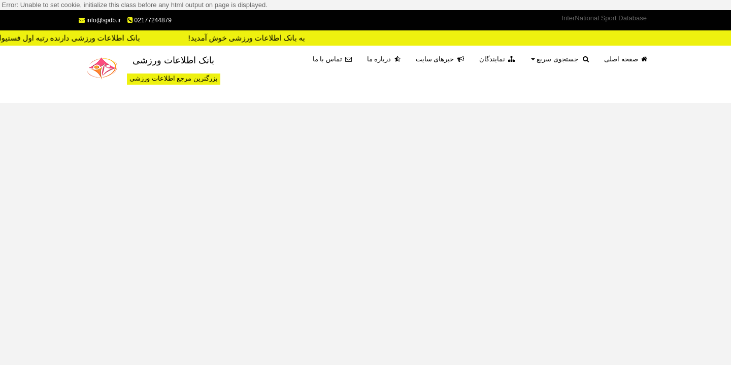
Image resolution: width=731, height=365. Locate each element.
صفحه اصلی (625, 59)
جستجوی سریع (560, 59)
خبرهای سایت (440, 59)
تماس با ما (332, 59)
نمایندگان (497, 59)
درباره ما (384, 59)
